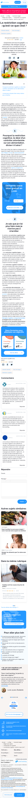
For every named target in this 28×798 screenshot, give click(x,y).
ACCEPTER (19, 794)
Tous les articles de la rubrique (9, 607)
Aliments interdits (5, 30)
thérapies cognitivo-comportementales (13, 318)
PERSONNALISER (8, 794)
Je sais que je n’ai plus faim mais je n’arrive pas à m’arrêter (13, 94)
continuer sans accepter (21, 759)
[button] (3, 481)
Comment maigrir (16, 16)
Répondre (22, 406)
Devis (15, 755)
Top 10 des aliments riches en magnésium (13, 650)
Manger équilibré (8, 550)
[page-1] (14, 605)
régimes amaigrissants (17, 167)
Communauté (18, 752)
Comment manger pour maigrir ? (10, 657)
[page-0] (13, 605)
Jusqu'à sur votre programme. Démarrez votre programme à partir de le (14, 11)
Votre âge (7, 200)
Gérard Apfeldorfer (19, 152)
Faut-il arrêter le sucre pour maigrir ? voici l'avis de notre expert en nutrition (14, 530)
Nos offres (17, 750)
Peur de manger (15, 30)
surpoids (5, 117)
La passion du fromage (8, 655)
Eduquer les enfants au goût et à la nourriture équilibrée (14, 647)
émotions (4, 294)
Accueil (2, 16)
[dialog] (14, 778)
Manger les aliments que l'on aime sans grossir (14, 553)
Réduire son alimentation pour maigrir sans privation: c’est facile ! (13, 660)
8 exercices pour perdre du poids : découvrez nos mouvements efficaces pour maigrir (14, 637)
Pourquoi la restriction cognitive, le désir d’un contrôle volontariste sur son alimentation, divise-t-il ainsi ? (14, 88)
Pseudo (3, 473)
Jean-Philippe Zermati (7, 152)
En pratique (4, 752)
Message (3, 478)
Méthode (4, 750)
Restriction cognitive (5, 33)
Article (21, 38)
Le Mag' (8, 16)
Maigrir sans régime (6, 17)
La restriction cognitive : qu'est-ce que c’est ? (13, 19)
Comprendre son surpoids (20, 17)
